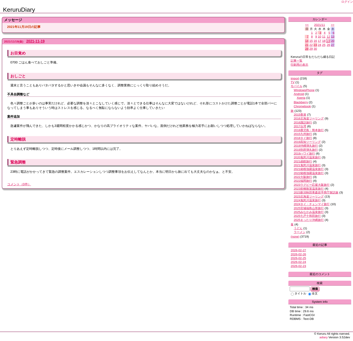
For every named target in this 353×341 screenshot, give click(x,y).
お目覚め (18, 53)
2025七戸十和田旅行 (307, 216)
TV (292, 82)
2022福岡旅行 (303, 180)
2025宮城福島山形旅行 (309, 208)
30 (315, 48)
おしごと (18, 76)
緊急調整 (18, 162)
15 (311, 41)
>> (333, 25)
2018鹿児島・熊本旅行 (309, 130)
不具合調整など (18, 94)
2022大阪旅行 (303, 177)
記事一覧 (296, 60)
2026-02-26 (298, 254)
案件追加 (13, 116)
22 (311, 45)
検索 (315, 288)
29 (311, 48)
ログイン (347, 1)
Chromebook (302, 106)
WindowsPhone (304, 90)
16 (315, 41)
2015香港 (300, 114)
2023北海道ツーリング (309, 196)
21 (306, 45)
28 (306, 48)
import (295, 78)
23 (315, 45)
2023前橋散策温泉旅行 (309, 188)
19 (328, 41)
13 (332, 36)
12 (328, 36)
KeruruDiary (19, 9)
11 (324, 36)
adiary (323, 337)
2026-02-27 (298, 250)
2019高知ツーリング (307, 142)
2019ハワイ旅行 (304, 153)
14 (306, 41)
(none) (295, 236)
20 (332, 41)
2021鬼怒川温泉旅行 (307, 165)
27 (332, 45)
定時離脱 (18, 139)
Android (299, 94)
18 (324, 41)
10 (319, 36)
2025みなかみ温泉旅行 (309, 212)
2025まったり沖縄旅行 (309, 220)
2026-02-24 (298, 262)
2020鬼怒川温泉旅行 (307, 157)
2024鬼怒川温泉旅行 (307, 200)
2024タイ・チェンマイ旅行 (312, 204)
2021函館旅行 (303, 161)
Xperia (301, 97)
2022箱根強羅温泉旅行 (309, 173)
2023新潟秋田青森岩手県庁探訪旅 (316, 192)
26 (328, 45)
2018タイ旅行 (303, 138)
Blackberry (301, 102)
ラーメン (299, 232)
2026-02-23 (298, 266)
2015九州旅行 (303, 134)
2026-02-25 (298, 258)
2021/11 (319, 25)
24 (319, 45)
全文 (313, 293)
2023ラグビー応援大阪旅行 (312, 184)
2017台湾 (300, 126)
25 (324, 45)
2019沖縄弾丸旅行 (306, 145)
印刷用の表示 (299, 64)
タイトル (298, 293)
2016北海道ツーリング (309, 118)
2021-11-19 (35, 41)
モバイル (296, 86)
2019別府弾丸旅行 (306, 149)
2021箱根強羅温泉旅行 (309, 169)
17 (319, 41)
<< (307, 25)
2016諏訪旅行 (303, 122)
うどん (298, 228)
